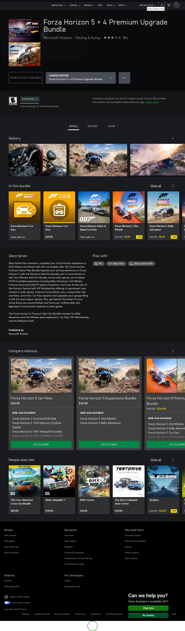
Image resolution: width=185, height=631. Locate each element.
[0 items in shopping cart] (168, 4)
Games (73, 4)
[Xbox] (40, 5)
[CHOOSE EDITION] (81, 78)
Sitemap (25, 614)
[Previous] (165, 138)
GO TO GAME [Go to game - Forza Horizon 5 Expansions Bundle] (109, 444)
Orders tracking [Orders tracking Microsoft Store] (131, 552)
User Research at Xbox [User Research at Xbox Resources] (74, 564)
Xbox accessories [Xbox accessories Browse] (11, 552)
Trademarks (96, 614)
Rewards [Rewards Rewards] (8, 580)
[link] (24, 215)
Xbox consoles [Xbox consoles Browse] (10, 535)
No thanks (148, 615)
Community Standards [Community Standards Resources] (74, 552)
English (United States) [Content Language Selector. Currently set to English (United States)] (20, 596)
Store (110, 4)
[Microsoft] (16, 5)
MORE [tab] (111, 126)
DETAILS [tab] (73, 126)
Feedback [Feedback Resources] (68, 547)
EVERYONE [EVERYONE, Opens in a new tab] (30, 99)
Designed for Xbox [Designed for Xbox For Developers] (72, 586)
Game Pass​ (57, 4)
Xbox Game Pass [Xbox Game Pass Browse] (11, 547)
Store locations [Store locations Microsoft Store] (131, 558)
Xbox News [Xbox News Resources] (69, 535)
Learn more (152, 102)
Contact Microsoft (42, 614)
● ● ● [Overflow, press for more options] (124, 78)
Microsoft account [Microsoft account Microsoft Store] (133, 535)
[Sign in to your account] (176, 5)
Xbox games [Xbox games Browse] (9, 541)
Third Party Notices (114, 614)
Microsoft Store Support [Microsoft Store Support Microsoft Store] (135, 541)
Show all (155, 185)
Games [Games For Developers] (67, 580)
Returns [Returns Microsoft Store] (128, 547)
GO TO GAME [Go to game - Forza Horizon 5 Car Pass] (41, 444)
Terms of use (80, 614)
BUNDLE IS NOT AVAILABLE (25, 77)
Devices (88, 4)
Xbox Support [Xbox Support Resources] (70, 541)
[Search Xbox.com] (161, 5)
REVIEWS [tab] (93, 126)
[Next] (172, 138)
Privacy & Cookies (62, 614)
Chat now (148, 608)
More (121, 4)
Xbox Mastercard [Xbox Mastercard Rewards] (11, 586)
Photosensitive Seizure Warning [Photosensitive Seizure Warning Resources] (78, 558)
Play (100, 4)
